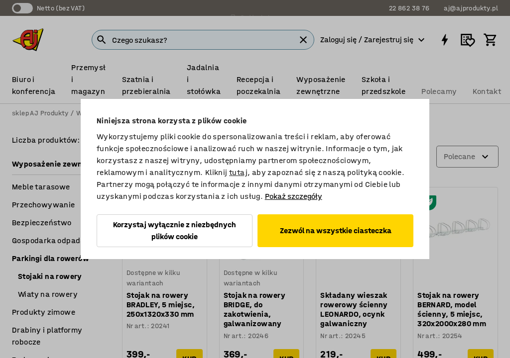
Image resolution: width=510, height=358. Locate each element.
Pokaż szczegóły (293, 196)
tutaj (238, 172)
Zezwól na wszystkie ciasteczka (335, 230)
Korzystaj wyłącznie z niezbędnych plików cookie (174, 230)
